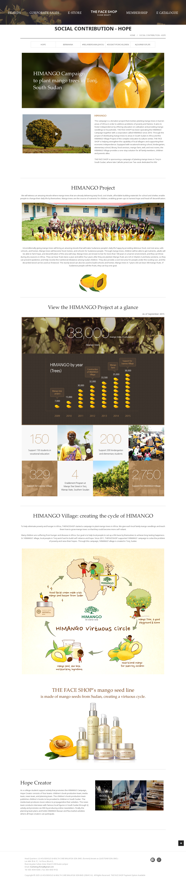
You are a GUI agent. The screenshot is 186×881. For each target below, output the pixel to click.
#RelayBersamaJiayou (93, 44)
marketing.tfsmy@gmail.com (42, 867)
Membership (137, 12)
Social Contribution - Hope (152, 35)
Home (132, 35)
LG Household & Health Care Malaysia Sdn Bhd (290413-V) (66, 875)
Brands (14, 12)
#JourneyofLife (142, 44)
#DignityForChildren (118, 44)
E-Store (75, 12)
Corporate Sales (44, 12)
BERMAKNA (68, 44)
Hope (43, 44)
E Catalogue (167, 12)
